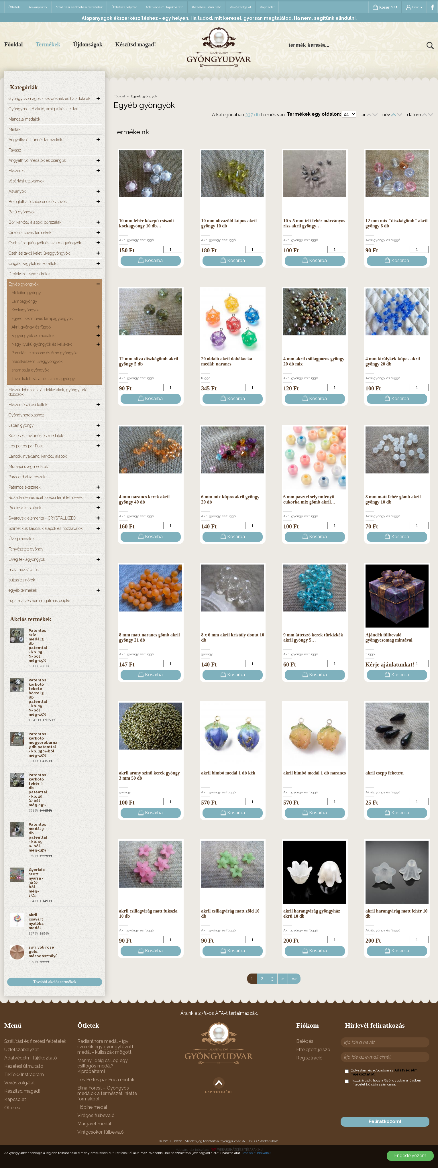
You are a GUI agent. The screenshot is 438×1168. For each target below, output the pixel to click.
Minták (14, 129)
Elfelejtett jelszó (313, 1049)
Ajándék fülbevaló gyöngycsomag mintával (389, 637)
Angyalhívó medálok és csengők (37, 160)
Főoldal (13, 44)
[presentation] (388, 1101)
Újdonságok (87, 44)
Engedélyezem (410, 1155)
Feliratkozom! (385, 1121)
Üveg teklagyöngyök (27, 559)
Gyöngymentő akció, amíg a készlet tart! (44, 109)
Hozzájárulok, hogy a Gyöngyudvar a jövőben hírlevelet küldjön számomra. (383, 1082)
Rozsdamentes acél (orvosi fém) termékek (46, 497)
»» (294, 978)
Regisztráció (309, 1058)
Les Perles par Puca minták (105, 1079)
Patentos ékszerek (24, 487)
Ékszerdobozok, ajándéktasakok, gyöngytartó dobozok (48, 392)
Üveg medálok (21, 538)
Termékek (48, 44)
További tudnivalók (256, 1153)
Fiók (414, 7)
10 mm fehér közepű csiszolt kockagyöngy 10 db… (146, 223)
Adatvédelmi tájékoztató (164, 7)
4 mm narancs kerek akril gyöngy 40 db (144, 499)
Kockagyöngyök (25, 310)
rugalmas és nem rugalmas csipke (39, 600)
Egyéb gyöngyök (23, 284)
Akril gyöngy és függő (31, 327)
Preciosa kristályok (25, 508)
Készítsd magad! (135, 44)
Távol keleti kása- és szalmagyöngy (43, 378)
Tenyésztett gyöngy (26, 549)
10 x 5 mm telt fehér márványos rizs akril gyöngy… (314, 223)
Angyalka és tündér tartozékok (35, 139)
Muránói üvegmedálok (28, 466)
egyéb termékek (23, 590)
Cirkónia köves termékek (30, 232)
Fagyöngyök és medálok (32, 335)
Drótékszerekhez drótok (29, 274)
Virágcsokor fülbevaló (100, 1132)
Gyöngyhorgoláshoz (26, 415)
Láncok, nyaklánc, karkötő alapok (38, 456)
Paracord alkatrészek (27, 477)
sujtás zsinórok (22, 580)
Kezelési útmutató (206, 7)
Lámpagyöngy (24, 301)
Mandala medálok (24, 119)
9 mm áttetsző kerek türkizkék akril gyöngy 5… (313, 637)
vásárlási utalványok (26, 181)
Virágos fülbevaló (96, 1115)
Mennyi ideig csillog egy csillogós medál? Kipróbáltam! (102, 1066)
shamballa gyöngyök (30, 370)
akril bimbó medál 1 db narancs (314, 772)
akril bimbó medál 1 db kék (228, 772)
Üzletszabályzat (124, 7)
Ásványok (17, 191)
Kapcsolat (267, 7)
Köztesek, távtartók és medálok (36, 435)
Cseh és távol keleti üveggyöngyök (39, 253)
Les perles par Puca (26, 446)
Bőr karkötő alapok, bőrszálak (35, 222)
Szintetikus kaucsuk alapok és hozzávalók (46, 528)
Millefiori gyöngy (26, 292)
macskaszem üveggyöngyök (36, 361)
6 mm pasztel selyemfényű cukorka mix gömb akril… (309, 499)
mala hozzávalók (24, 569)
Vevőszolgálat (240, 7)
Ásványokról (38, 7)
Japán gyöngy (21, 425)
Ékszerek (17, 170)
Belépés (304, 1041)
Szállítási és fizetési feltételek (79, 7)
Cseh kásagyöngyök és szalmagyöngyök (45, 243)
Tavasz (15, 150)
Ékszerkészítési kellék (28, 404)
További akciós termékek (54, 982)
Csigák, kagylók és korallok (32, 263)
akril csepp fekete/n (385, 772)
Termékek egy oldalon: (314, 114)
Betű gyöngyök (22, 212)
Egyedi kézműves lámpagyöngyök (42, 318)
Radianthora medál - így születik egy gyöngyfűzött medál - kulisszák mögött (105, 1047)
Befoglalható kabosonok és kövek (38, 201)
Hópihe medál (92, 1107)
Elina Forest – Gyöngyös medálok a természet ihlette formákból (107, 1093)
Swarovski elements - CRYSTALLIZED (42, 518)
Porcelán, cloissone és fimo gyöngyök (44, 353)
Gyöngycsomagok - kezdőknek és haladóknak (49, 98)
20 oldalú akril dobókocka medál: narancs (226, 361)
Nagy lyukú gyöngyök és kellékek (41, 344)
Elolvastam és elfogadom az (381, 1072)
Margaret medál (94, 1123)
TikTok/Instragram (24, 1074)
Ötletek (14, 7)
